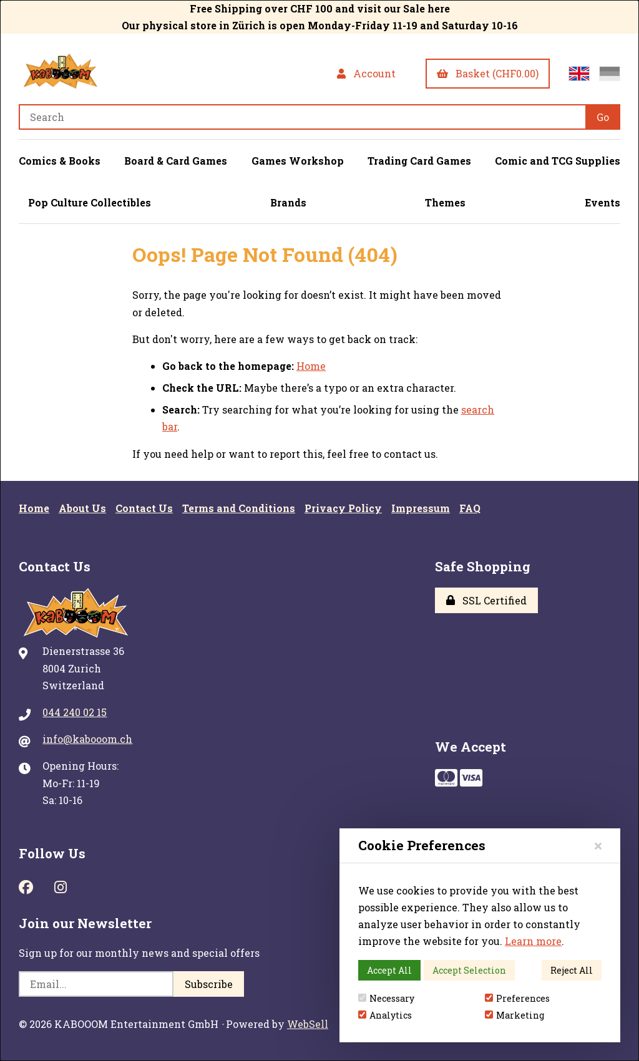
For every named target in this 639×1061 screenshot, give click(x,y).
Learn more (533, 940)
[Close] (598, 845)
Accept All (389, 970)
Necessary (386, 998)
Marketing (514, 1015)
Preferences (517, 998)
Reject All (571, 970)
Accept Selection (469, 970)
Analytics (385, 1015)
